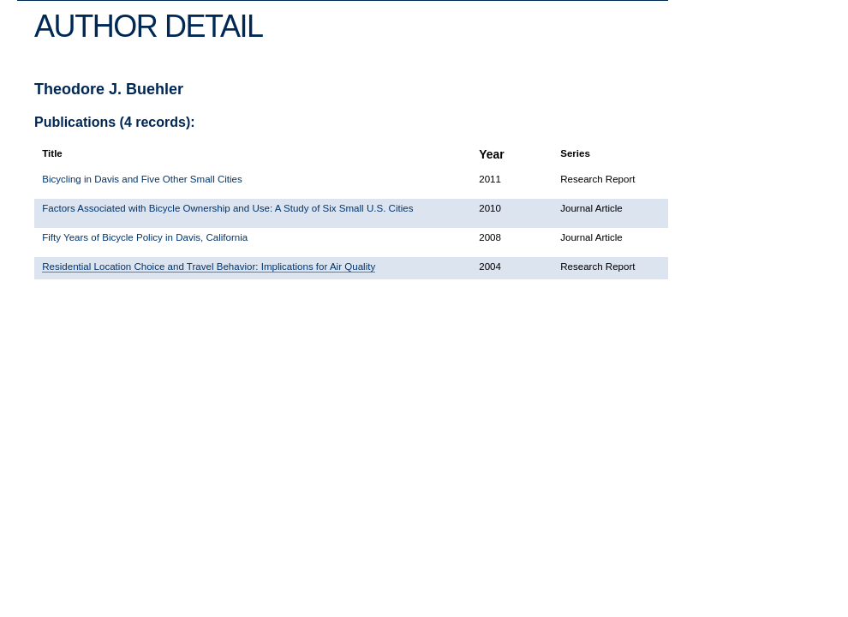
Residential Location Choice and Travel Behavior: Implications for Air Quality (208, 266)
